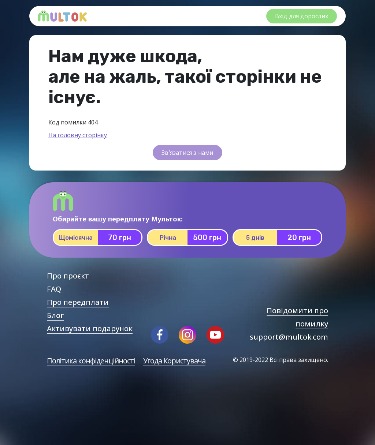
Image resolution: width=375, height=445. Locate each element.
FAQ (54, 289)
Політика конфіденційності (91, 361)
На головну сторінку (77, 135)
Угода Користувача (174, 361)
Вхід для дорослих (301, 16)
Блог (55, 315)
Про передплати (78, 302)
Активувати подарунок (90, 328)
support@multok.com (289, 337)
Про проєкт (68, 276)
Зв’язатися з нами (187, 153)
